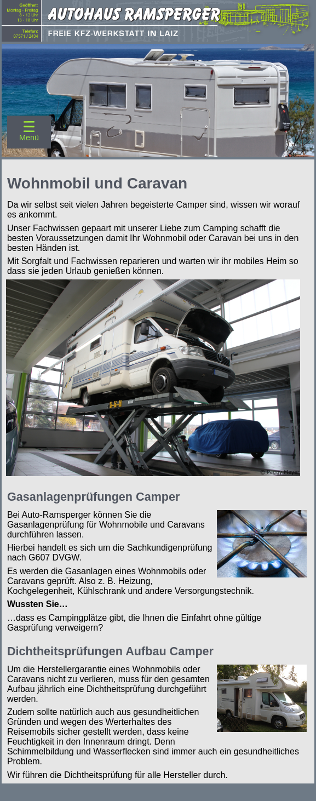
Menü (29, 137)
